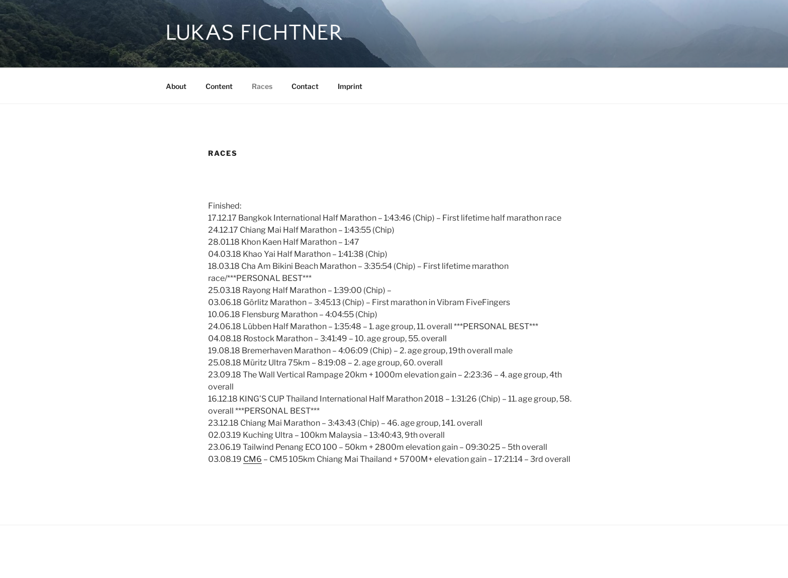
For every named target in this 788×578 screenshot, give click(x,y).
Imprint (350, 86)
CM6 (252, 459)
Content (219, 86)
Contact (305, 86)
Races (262, 86)
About (176, 86)
